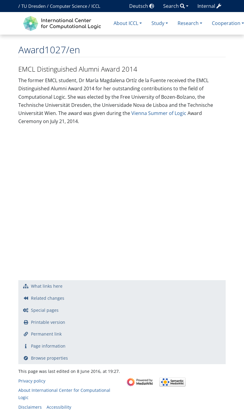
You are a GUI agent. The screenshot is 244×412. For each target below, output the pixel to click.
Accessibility (59, 407)
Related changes (47, 298)
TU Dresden (33, 6)
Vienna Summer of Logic (158, 113)
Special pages (45, 310)
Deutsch (141, 6)
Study (157, 23)
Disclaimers (30, 407)
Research (188, 23)
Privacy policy (31, 381)
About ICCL (126, 23)
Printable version (48, 322)
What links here (47, 286)
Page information (48, 346)
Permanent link (46, 334)
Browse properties (49, 358)
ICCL (95, 6)
